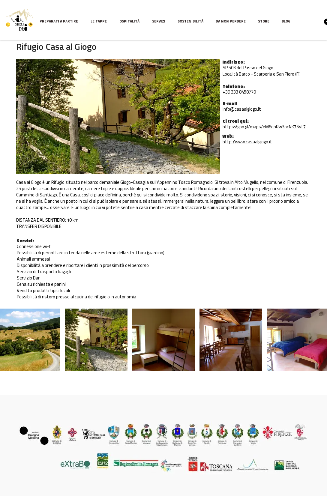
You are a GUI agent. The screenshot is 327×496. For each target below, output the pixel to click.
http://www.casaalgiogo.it (247, 142)
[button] (100, 22)
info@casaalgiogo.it (242, 109)
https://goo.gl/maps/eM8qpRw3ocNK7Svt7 (264, 127)
